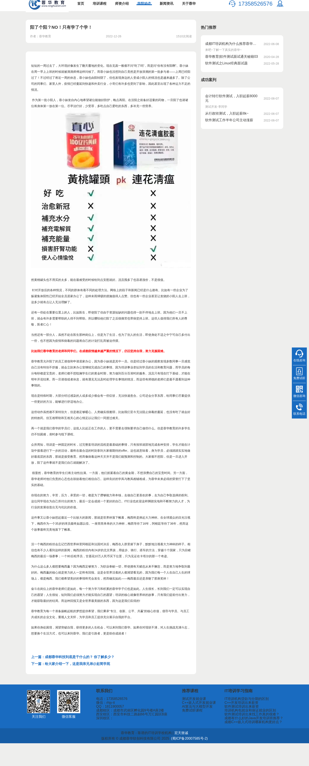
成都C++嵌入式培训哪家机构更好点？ (259, 744)
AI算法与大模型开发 (211, 720)
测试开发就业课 (209, 708)
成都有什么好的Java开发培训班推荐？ (259, 738)
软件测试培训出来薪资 (250, 720)
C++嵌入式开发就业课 (213, 714)
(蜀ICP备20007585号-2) (180, 761)
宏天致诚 (175, 755)
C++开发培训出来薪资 (249, 714)
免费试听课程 (207, 726)
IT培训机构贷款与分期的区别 (254, 708)
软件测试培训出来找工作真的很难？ (258, 732)
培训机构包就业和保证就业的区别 (256, 726)
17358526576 (255, 8)
